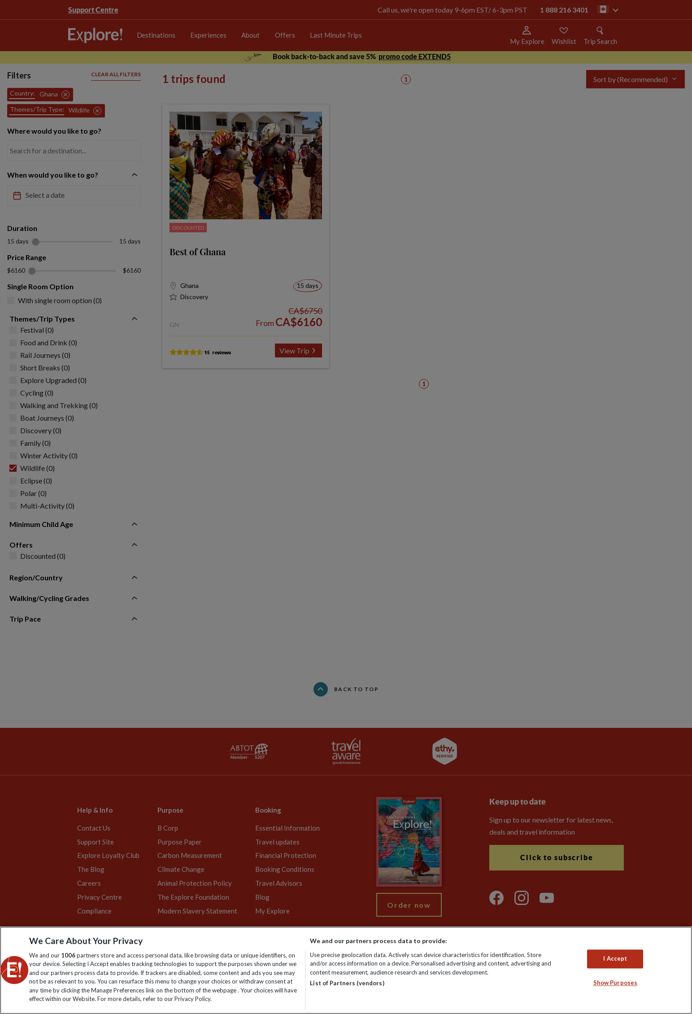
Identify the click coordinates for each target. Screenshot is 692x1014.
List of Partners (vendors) (347, 983)
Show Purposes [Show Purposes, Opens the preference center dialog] (615, 982)
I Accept (615, 958)
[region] (346, 970)
